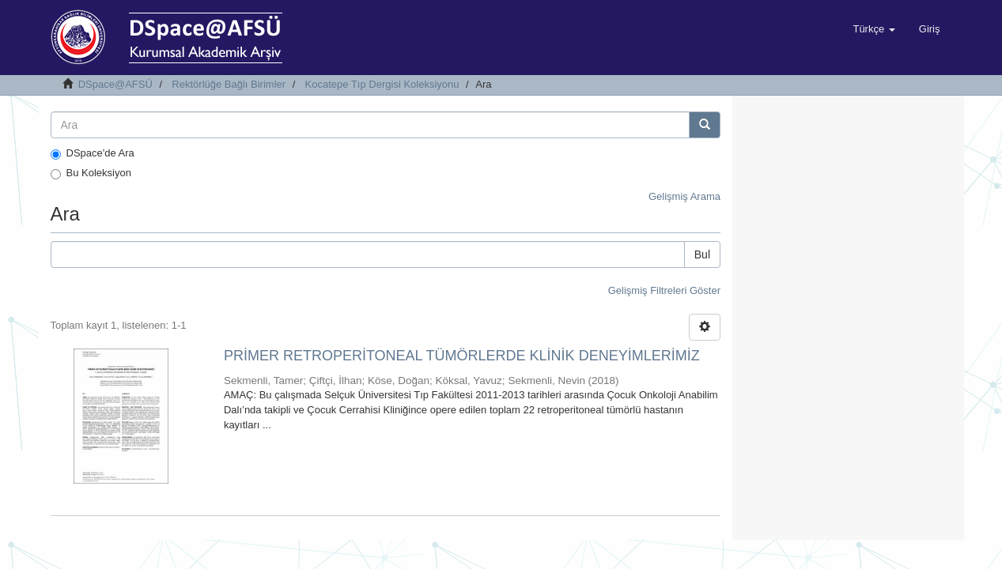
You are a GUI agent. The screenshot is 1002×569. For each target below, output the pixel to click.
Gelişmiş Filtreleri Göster (664, 290)
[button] (873, 29)
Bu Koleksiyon (91, 173)
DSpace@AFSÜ (115, 84)
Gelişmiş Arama (684, 196)
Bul (702, 254)
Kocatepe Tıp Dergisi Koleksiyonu (382, 84)
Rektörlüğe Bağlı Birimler (228, 84)
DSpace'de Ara (92, 153)
